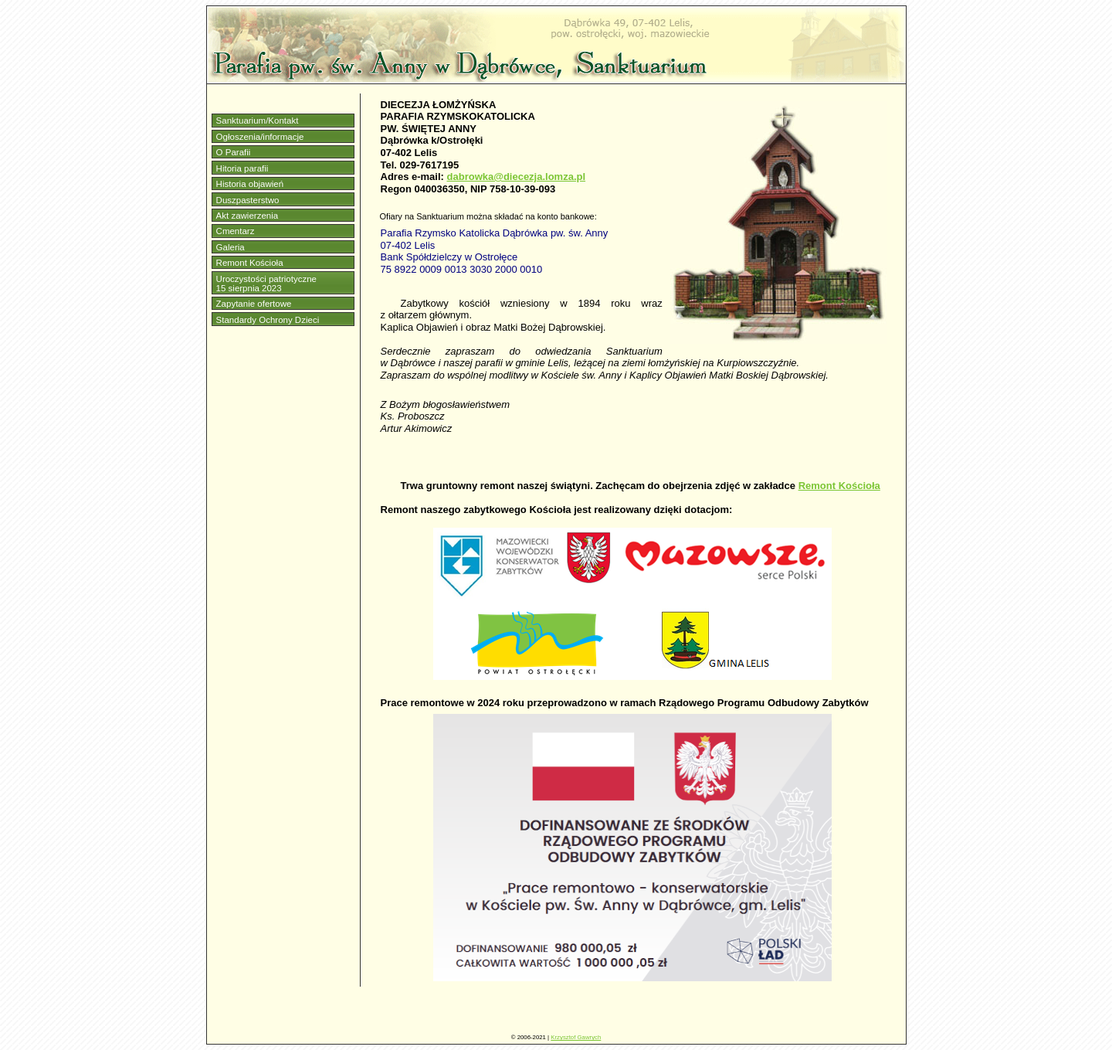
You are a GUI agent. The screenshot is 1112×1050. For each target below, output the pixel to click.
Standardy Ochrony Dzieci (268, 320)
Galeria (230, 247)
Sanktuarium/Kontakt (257, 120)
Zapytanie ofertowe (254, 303)
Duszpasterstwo (248, 200)
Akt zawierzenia (247, 215)
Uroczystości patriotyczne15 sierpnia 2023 (266, 283)
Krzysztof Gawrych (576, 1037)
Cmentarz (235, 231)
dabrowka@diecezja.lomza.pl (516, 176)
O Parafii (233, 152)
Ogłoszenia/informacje (260, 136)
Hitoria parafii (242, 168)
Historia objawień (250, 184)
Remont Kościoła (249, 262)
